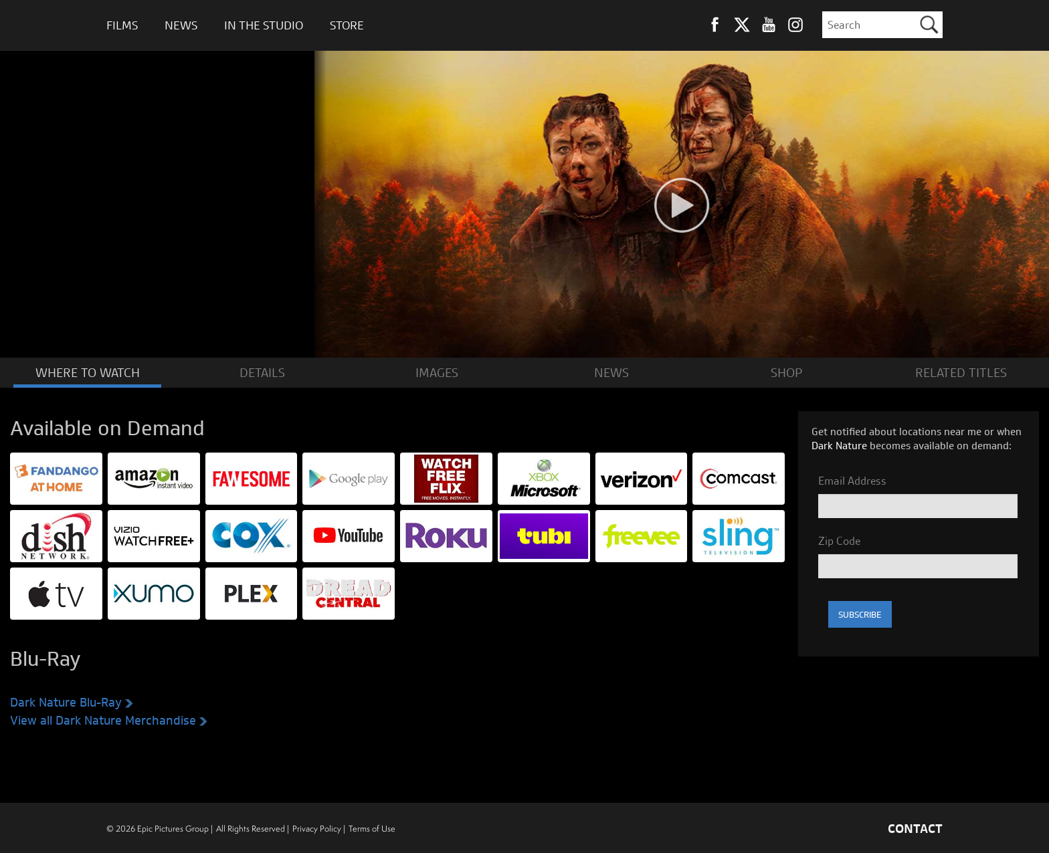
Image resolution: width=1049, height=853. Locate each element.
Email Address (852, 480)
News (181, 25)
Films (122, 25)
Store (347, 25)
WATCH (87, 372)
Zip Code (839, 540)
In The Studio (263, 25)
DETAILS (262, 372)
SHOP (786, 372)
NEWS (611, 372)
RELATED (961, 372)
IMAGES (436, 372)
